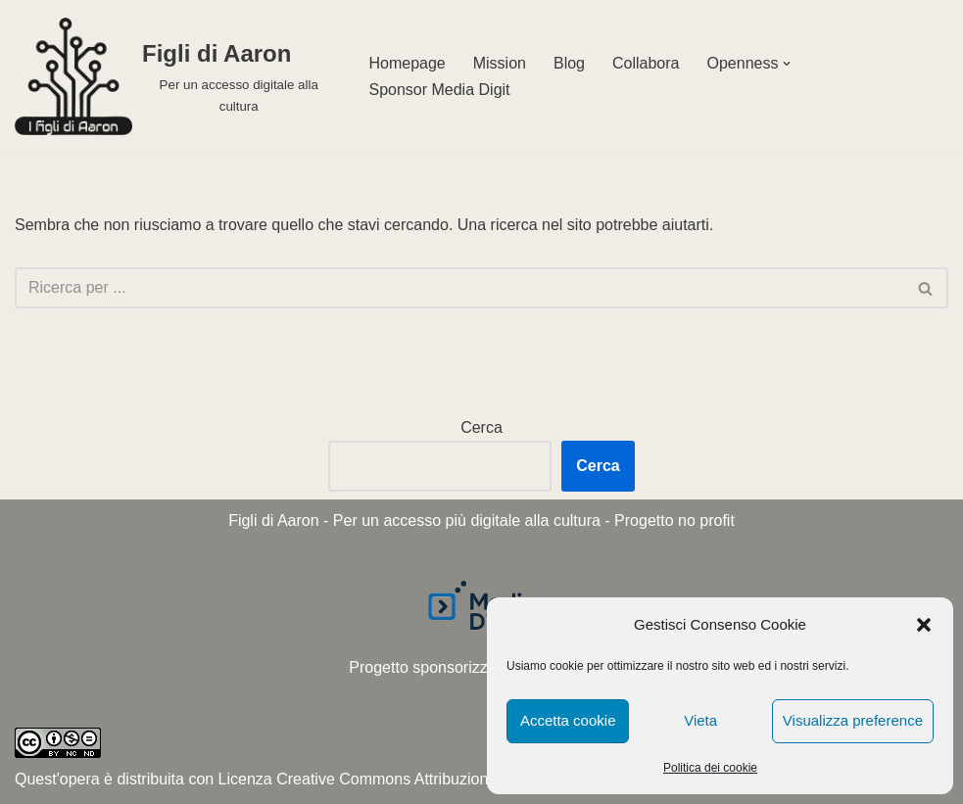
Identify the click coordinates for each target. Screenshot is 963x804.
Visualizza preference (853, 720)
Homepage (406, 63)
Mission (499, 63)
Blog (569, 63)
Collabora (645, 63)
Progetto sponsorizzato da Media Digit (481, 667)
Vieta (700, 720)
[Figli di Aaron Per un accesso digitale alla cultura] (175, 76)
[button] (924, 625)
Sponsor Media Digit (438, 89)
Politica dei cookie (710, 768)
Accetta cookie (568, 720)
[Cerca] (459, 287)
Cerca (481, 427)
